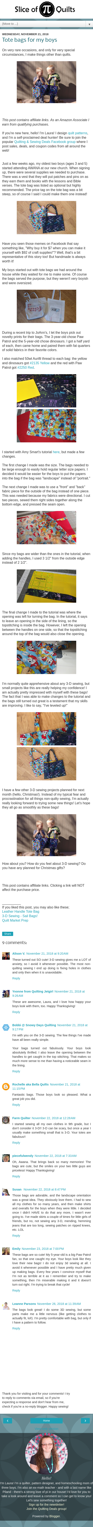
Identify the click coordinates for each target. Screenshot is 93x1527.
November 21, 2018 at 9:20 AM (47, 953)
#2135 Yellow (39, 363)
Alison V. (18, 953)
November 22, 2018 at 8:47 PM (45, 1189)
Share (7, 933)
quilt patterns (77, 133)
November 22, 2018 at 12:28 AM (53, 1118)
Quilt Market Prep (15, 920)
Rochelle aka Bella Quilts (30, 1084)
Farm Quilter (21, 1118)
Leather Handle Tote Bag (20, 911)
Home (46, 1420)
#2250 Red (25, 367)
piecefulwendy (22, 1155)
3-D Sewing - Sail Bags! (20, 916)
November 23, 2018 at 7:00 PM (43, 1248)
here (56, 452)
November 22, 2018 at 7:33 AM (55, 1155)
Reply (16, 978)
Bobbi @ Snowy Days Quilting (34, 1025)
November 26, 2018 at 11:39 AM (59, 1303)
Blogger (54, 1516)
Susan (17, 1189)
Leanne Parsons (24, 1303)
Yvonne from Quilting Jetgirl (32, 991)
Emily (16, 1248)
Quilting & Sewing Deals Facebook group (45, 142)
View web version (46, 1428)
